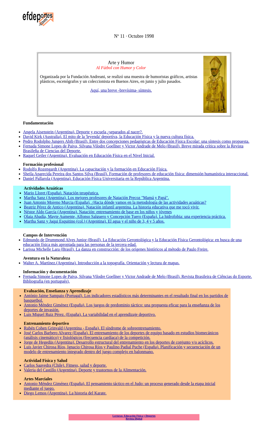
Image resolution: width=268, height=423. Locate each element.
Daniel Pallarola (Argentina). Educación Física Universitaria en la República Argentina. (96, 178)
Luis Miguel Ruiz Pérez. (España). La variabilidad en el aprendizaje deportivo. (90, 314)
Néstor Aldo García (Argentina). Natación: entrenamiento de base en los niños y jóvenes (98, 212)
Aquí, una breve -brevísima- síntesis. (121, 90)
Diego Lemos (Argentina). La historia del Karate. (65, 393)
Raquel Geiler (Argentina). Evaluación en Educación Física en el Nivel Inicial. (89, 155)
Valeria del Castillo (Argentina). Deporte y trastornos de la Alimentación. (85, 370)
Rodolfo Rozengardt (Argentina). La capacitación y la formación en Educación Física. (95, 169)
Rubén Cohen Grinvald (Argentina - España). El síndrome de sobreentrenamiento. (92, 328)
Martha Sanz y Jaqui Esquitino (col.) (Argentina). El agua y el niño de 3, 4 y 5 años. (94, 221)
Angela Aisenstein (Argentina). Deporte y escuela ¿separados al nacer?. (83, 132)
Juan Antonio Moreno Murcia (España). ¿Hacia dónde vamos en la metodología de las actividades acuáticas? (115, 202)
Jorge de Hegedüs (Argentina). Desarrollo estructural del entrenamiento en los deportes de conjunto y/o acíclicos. (119, 342)
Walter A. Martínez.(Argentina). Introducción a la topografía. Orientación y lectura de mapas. (101, 263)
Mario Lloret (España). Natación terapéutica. (61, 193)
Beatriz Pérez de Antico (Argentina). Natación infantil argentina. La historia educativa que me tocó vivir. (111, 207)
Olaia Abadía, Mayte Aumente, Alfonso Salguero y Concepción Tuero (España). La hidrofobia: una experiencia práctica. (125, 216)
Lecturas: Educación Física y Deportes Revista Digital (134, 417)
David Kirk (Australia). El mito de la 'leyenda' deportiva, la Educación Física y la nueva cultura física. (108, 136)
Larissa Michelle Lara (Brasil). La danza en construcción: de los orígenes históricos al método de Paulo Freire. (115, 249)
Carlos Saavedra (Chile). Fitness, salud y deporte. (65, 365)
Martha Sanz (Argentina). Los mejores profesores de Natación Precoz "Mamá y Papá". (96, 197)
